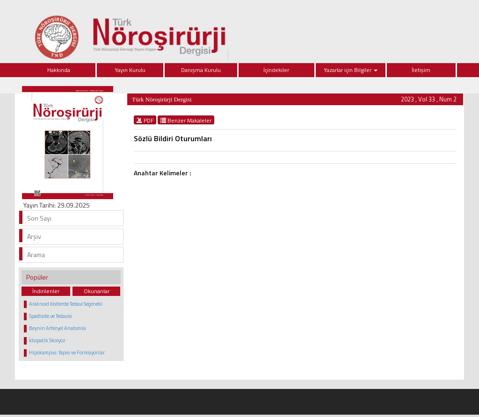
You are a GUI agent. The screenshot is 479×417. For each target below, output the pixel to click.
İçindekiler (276, 69)
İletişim (421, 69)
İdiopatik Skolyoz (47, 340)
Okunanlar (96, 291)
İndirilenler (45, 291)
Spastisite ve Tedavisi (50, 316)
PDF (145, 120)
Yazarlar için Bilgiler (350, 69)
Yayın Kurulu (130, 69)
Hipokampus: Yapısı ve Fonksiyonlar (67, 352)
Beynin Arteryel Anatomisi (57, 328)
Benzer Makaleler (185, 120)
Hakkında (58, 69)
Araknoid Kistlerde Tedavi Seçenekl (65, 304)
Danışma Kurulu (201, 69)
